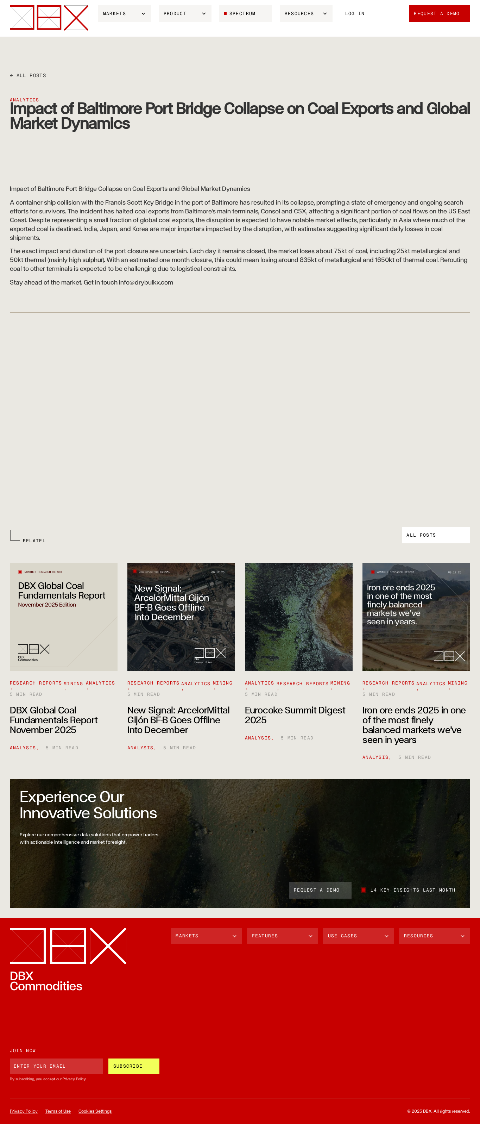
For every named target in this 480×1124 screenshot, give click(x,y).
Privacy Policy (24, 1111)
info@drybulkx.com (146, 282)
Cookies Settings (95, 1111)
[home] (49, 18)
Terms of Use (58, 1111)
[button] (124, 13)
